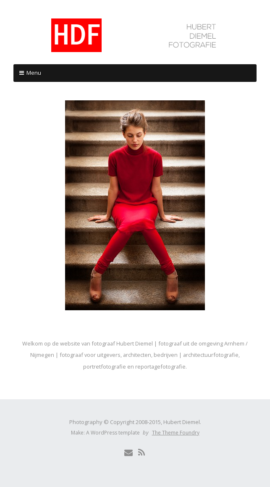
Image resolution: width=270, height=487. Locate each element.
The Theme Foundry (175, 432)
